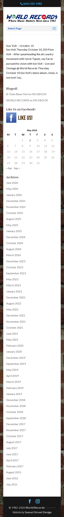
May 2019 (12, 369)
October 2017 (14, 436)
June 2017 (12, 454)
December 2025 (15, 200)
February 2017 (14, 466)
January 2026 (14, 194)
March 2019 (13, 381)
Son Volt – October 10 (20, 46)
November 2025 (16, 206)
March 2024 (13, 255)
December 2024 (15, 237)
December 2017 (15, 424)
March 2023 (13, 285)
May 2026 (12, 188)
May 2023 (12, 279)
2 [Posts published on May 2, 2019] (30, 140)
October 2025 (14, 212)
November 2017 (16, 430)
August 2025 (13, 218)
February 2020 (14, 345)
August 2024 (13, 249)
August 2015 (13, 472)
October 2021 (14, 327)
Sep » (17, 168)
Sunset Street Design (38, 512)
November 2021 (16, 321)
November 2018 (16, 405)
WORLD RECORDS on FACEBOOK (27, 100)
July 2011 (11, 484)
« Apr (9, 168)
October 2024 (14, 243)
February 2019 (14, 387)
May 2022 (12, 309)
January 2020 (14, 351)
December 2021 (15, 315)
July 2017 (11, 448)
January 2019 (14, 393)
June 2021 (12, 333)
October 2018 (14, 411)
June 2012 (12, 478)
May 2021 (12, 339)
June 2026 (12, 182)
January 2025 (14, 231)
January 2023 (14, 291)
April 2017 (12, 460)
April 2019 (12, 375)
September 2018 (16, 418)
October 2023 (14, 267)
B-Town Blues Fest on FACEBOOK (26, 94)
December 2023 (15, 261)
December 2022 (15, 297)
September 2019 (16, 363)
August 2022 (13, 303)
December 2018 (15, 399)
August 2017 (13, 442)
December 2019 (15, 357)
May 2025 (12, 225)
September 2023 (16, 273)
